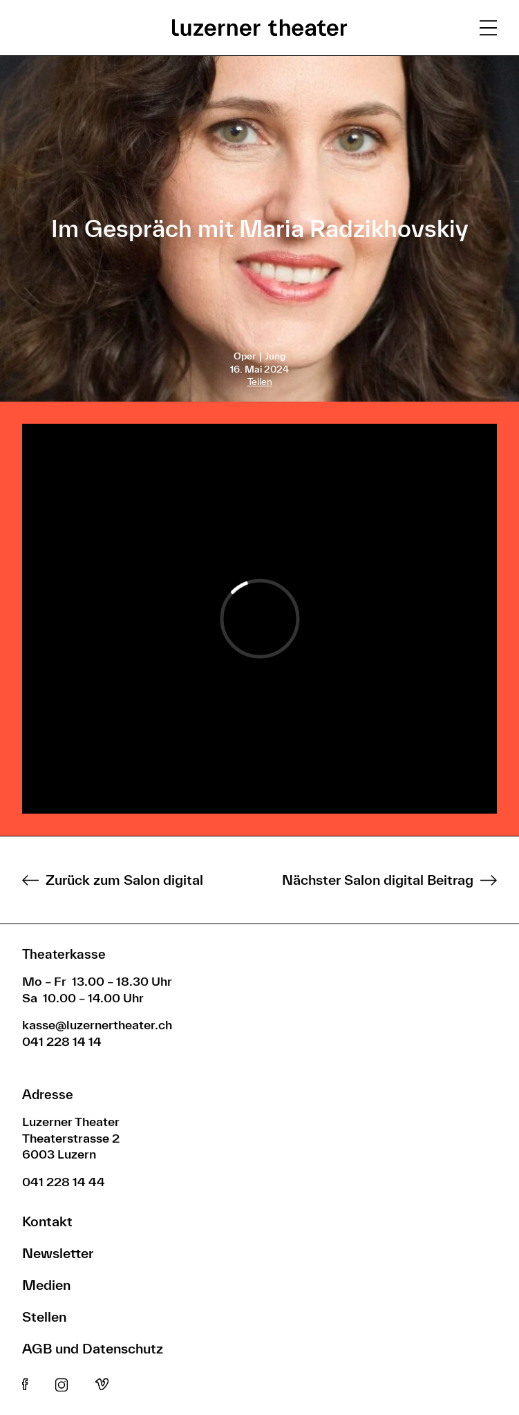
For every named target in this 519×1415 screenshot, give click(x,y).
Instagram (61, 1385)
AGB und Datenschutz (92, 1348)
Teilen (259, 381)
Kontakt (47, 1221)
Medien (46, 1285)
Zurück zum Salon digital (124, 880)
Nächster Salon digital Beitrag (377, 880)
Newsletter (57, 1253)
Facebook (25, 1385)
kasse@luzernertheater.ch (97, 1025)
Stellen (44, 1316)
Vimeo (101, 1385)
